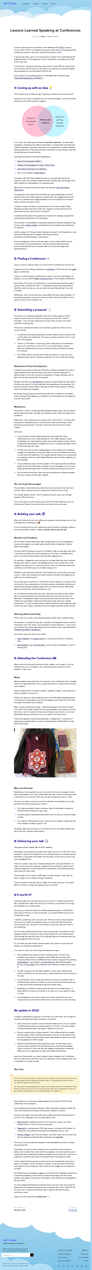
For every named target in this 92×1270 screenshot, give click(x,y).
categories (25, 4)
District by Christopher (29, 161)
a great (39, 639)
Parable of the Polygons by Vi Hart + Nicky (36, 165)
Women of (24, 1135)
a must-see (39, 645)
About (53, 4)
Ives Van (48, 962)
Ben (23, 645)
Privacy (14, 1265)
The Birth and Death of (27, 630)
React (23, 1122)
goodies (45, 4)
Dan (38, 382)
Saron (23, 639)
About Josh (84, 1254)
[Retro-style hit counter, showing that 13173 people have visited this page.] (72, 1210)
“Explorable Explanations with (28, 78)
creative (31, 225)
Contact (85, 1260)
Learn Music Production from (32, 169)
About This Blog (83, 1257)
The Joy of (65, 1257)
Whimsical (65, 1260)
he (31, 965)
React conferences (44, 279)
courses (35, 4)
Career (43, 36)
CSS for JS (65, 1254)
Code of (23, 1265)
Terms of (6, 1265)
